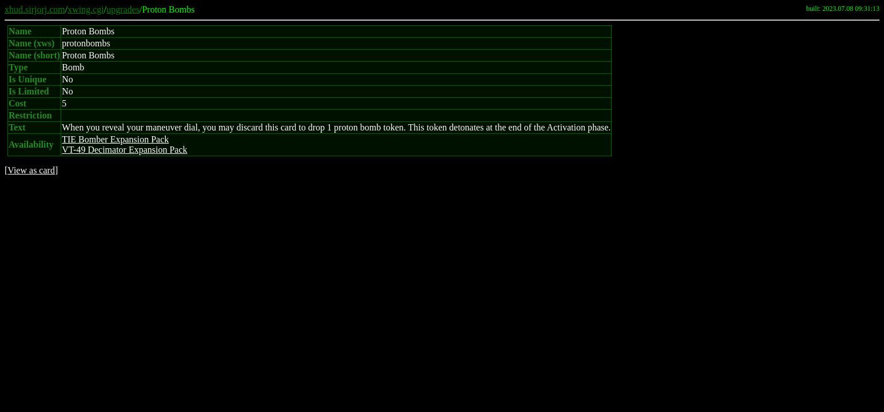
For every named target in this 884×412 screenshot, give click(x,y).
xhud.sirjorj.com (35, 9)
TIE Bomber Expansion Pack (115, 139)
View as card (31, 170)
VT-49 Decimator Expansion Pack (124, 149)
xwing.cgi (85, 9)
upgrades (123, 9)
